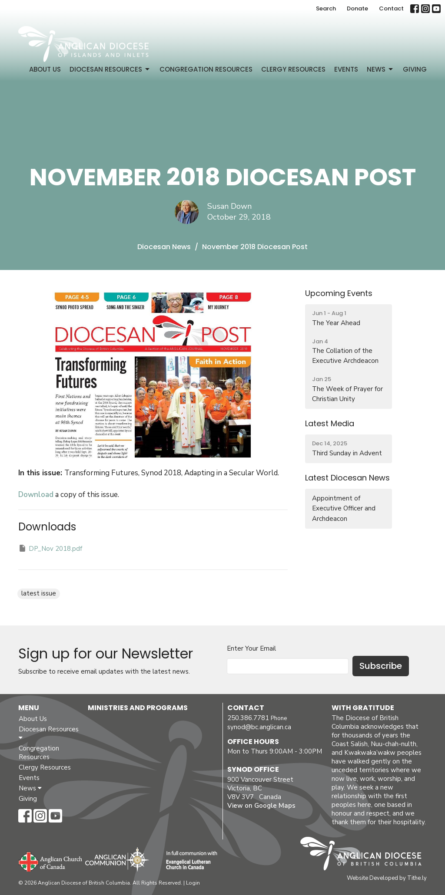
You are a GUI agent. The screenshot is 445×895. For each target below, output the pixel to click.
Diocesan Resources (110, 69)
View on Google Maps (261, 805)
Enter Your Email (251, 648)
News (380, 69)
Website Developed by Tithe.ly (387, 878)
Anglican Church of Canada (50, 861)
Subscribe (380, 666)
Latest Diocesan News (347, 477)
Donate (357, 8)
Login (193, 882)
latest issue (38, 593)
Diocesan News (164, 247)
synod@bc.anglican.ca (259, 727)
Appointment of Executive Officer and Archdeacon (343, 508)
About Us (45, 69)
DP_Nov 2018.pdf (50, 548)
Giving (415, 69)
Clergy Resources (293, 69)
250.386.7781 (248, 718)
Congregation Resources (205, 69)
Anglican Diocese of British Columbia (365, 855)
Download (35, 495)
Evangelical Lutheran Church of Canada (188, 861)
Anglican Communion (117, 859)
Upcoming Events (338, 293)
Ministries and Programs (138, 708)
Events (346, 69)
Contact (391, 8)
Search (326, 8)
